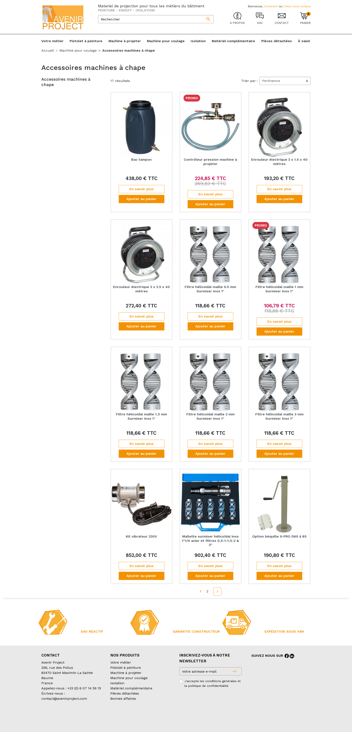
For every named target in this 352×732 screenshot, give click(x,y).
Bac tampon (141, 159)
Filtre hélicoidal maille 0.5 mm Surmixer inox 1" (210, 289)
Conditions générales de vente (66, 716)
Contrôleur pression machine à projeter (210, 161)
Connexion (271, 6)
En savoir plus (141, 189)
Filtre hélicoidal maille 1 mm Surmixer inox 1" (279, 289)
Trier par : (249, 81)
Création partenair (58, 721)
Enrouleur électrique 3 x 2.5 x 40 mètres (141, 289)
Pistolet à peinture (125, 668)
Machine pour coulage (129, 678)
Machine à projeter (126, 673)
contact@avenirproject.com (64, 699)
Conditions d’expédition (113, 716)
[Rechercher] (156, 19)
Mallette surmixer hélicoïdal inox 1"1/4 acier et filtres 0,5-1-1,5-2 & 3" (210, 540)
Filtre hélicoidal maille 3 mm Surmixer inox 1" (279, 416)
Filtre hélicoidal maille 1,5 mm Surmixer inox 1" (141, 416)
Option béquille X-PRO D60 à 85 (279, 536)
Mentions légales (150, 716)
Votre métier (120, 662)
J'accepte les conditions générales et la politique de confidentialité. (212, 683)
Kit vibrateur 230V (141, 536)
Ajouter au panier (141, 199)
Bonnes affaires (123, 699)
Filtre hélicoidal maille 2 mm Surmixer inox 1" (210, 416)
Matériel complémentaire (131, 688)
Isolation (117, 683)
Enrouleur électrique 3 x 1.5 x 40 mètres (279, 161)
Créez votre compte (297, 6)
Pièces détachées (124, 693)
